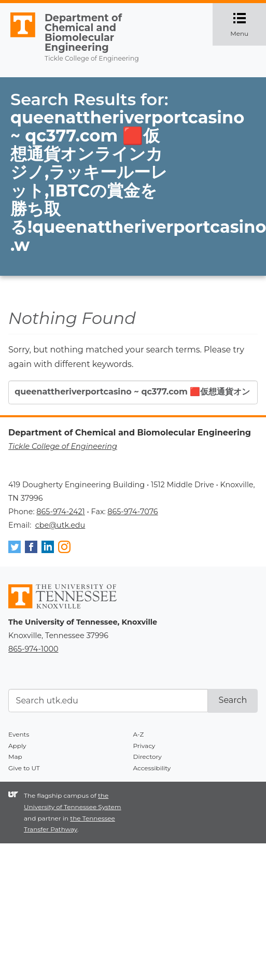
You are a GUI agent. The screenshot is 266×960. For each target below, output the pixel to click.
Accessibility (152, 768)
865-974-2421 (60, 511)
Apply (17, 746)
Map (15, 756)
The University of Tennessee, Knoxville (18, 37)
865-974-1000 (33, 649)
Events (18, 734)
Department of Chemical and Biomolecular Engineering (83, 32)
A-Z (138, 734)
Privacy (144, 746)
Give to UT (24, 768)
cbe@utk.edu (60, 525)
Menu (247, 24)
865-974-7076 (132, 511)
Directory (147, 756)
